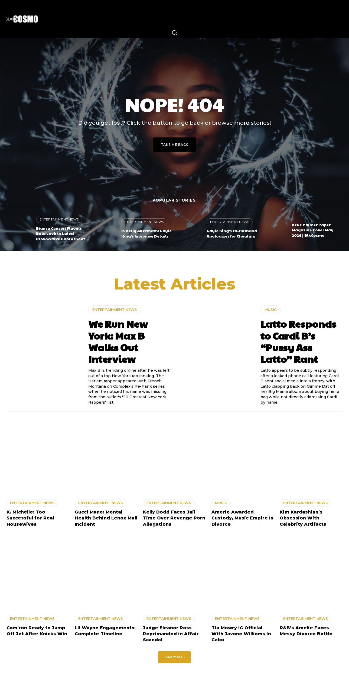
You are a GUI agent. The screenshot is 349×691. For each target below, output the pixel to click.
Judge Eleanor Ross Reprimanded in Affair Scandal (171, 634)
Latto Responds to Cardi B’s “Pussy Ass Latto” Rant (298, 342)
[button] (174, 32)
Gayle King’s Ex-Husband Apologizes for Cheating (232, 233)
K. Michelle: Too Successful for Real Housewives (30, 519)
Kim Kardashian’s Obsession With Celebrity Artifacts (303, 519)
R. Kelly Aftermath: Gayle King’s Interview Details (146, 233)
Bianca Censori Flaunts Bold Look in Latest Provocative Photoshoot (60, 233)
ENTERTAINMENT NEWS (59, 219)
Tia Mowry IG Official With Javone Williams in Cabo (241, 634)
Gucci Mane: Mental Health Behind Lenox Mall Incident (106, 519)
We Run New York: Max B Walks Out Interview (118, 342)
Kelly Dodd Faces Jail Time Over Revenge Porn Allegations (174, 519)
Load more (174, 658)
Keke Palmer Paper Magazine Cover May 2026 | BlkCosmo (313, 230)
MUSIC (271, 310)
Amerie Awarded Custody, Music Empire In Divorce (242, 519)
